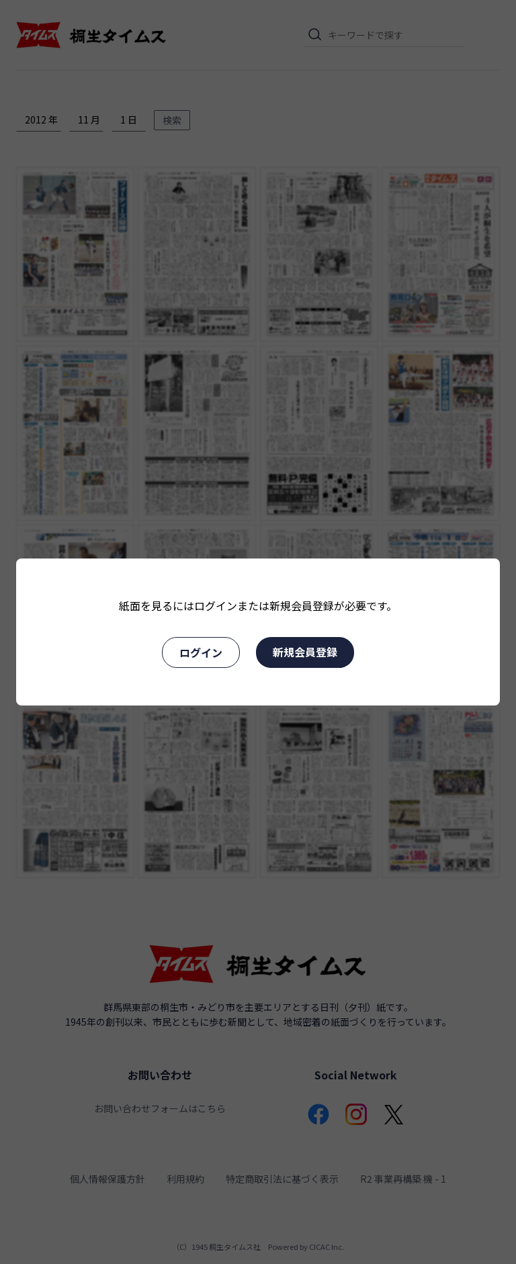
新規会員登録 (305, 652)
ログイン (200, 652)
